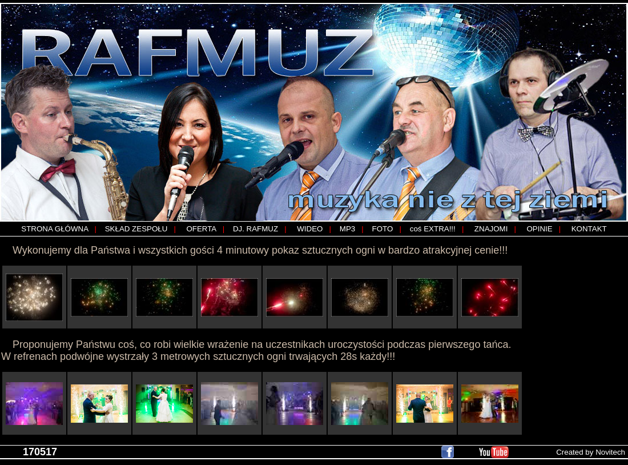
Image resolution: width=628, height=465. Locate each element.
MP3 (347, 229)
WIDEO (310, 229)
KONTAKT (589, 229)
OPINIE (539, 229)
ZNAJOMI (491, 229)
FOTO (382, 229)
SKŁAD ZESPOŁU (136, 229)
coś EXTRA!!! (433, 229)
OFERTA (201, 229)
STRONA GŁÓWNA (54, 229)
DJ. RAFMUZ (255, 229)
